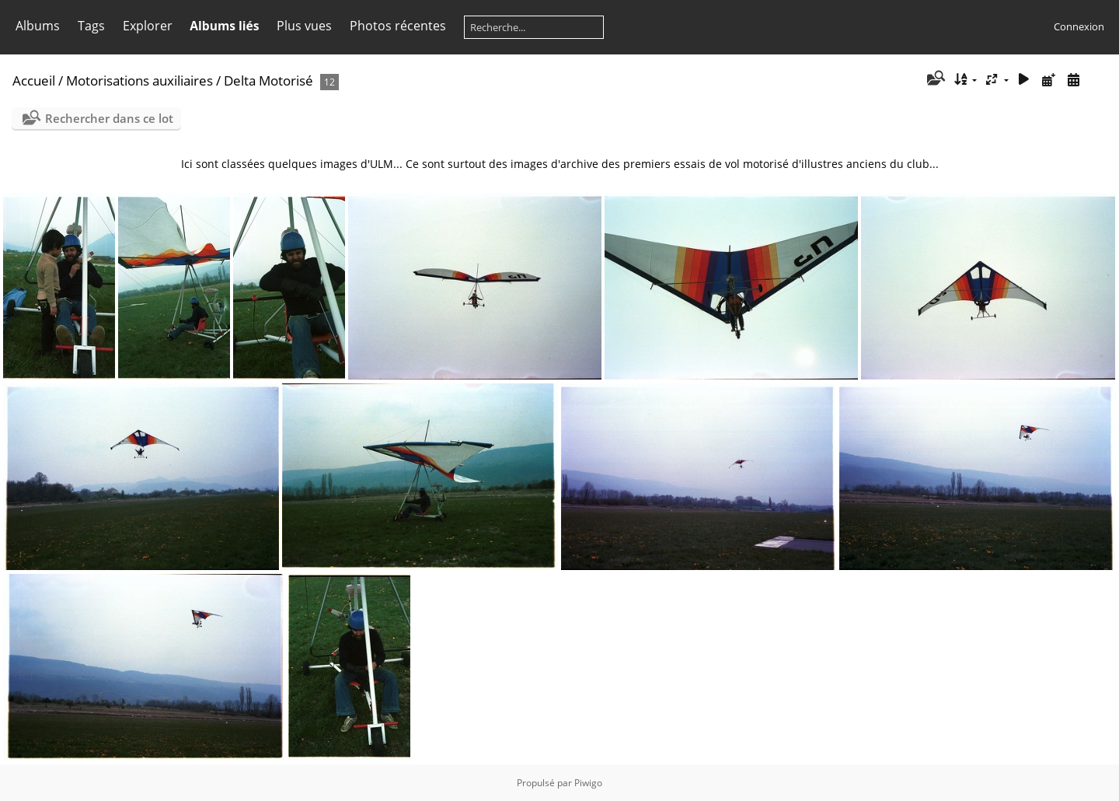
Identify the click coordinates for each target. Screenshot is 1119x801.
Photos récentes (398, 25)
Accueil (33, 80)
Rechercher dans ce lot (109, 118)
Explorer (148, 25)
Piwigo (588, 782)
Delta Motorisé (268, 80)
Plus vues (304, 25)
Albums (38, 25)
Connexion (1079, 26)
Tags (91, 25)
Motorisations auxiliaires (139, 80)
